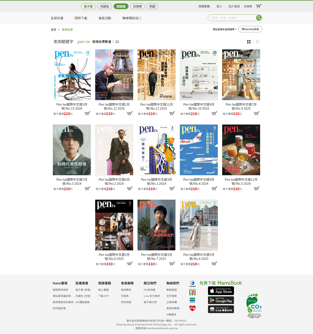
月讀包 (104, 6)
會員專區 (126, 290)
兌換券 (248, 5)
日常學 (137, 6)
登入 (219, 5)
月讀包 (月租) (83, 296)
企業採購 (171, 302)
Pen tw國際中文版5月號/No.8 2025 (198, 256)
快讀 (152, 6)
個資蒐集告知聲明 (63, 302)
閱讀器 (121, 6)
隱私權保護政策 (62, 296)
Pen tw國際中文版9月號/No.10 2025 (198, 106)
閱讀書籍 (204, 5)
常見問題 (126, 302)
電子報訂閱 (150, 302)
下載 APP (103, 296)
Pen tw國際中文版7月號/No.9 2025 (241, 106)
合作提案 (171, 296)
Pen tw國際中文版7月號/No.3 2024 (71, 181)
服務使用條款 (60, 290)
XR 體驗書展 (82, 302)
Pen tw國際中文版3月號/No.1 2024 (156, 181)
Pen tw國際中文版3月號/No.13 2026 (71, 106)
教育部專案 (172, 308)
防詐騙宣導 (59, 308)
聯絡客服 (171, 290)
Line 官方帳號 (152, 296)
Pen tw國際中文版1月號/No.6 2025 (114, 256)
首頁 (53, 29)
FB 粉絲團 (149, 290)
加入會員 (234, 5)
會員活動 (104, 18)
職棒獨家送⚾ (132, 18)
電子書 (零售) (83, 290)
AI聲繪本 (171, 314)
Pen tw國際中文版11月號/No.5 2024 (241, 181)
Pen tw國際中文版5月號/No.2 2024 (114, 181)
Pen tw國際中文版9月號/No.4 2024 (198, 181)
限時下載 (80, 18)
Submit (259, 18)
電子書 (88, 6)
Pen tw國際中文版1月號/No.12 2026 (114, 106)
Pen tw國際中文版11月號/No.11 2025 (156, 106)
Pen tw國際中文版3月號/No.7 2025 (156, 256)
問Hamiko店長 (250, 29)
